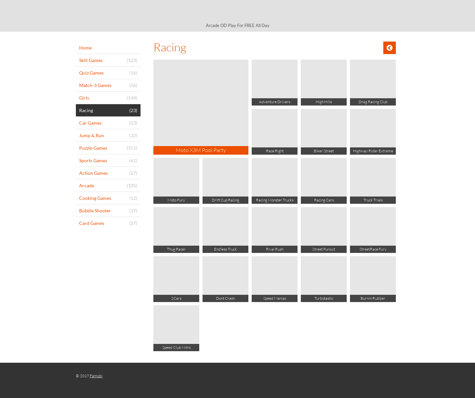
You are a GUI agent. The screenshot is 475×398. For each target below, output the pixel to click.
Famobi (96, 375)
